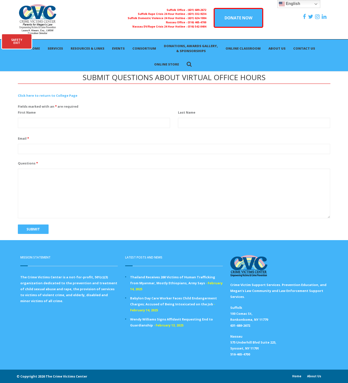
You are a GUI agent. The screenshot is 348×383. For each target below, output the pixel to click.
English (289, 4)
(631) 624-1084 (197, 18)
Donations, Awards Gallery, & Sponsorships (191, 48)
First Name (27, 112)
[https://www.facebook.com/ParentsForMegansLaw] (305, 16)
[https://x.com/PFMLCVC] (311, 16)
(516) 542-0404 (197, 26)
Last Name (186, 112)
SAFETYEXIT (16, 41)
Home (35, 48)
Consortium (144, 48)
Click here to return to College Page (47, 95)
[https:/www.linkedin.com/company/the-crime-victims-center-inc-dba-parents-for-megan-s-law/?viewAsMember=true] (325, 16)
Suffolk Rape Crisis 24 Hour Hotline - (163, 14)
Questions (28, 163)
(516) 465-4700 (197, 22)
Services (55, 48)
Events (118, 48)
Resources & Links (87, 48)
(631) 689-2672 (197, 10)
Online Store (166, 64)
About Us (277, 48)
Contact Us (304, 48)
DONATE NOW (238, 18)
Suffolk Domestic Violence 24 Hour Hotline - (158, 18)
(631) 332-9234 (197, 14)
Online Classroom (243, 48)
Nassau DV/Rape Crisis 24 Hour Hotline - (160, 26)
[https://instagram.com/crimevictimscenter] (318, 16)
